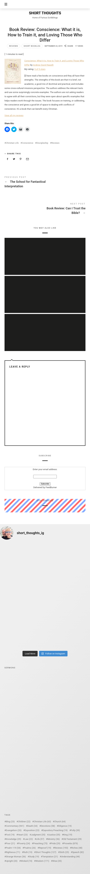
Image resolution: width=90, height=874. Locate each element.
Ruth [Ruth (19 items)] (27, 852)
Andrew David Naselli (43, 65)
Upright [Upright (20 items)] (11, 861)
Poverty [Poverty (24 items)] (24, 843)
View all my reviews (14, 115)
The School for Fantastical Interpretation (45, 182)
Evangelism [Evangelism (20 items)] (13, 830)
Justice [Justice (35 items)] (54, 835)
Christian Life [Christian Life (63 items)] (42, 821)
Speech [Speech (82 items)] (78, 852)
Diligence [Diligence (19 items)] (65, 826)
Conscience (27, 143)
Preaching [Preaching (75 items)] (40, 843)
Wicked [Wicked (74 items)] (26, 861)
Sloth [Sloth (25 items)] (64, 852)
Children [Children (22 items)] (24, 821)
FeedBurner (51, 487)
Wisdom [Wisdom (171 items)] (42, 861)
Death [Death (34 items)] (32, 826)
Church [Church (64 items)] (60, 821)
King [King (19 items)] (67, 835)
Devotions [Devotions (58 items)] (48, 826)
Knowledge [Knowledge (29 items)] (13, 839)
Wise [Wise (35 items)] (57, 861)
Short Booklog (32, 46)
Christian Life (12, 143)
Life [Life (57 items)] (40, 839)
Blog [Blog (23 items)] (10, 821)
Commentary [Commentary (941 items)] (15, 826)
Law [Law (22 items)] (28, 839)
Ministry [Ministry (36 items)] (53, 839)
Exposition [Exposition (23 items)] (32, 830)
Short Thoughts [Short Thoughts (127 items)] (46, 852)
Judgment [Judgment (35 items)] (38, 835)
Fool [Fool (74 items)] (10, 835)
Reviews (13, 46)
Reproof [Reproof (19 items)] (45, 848)
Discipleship (42, 143)
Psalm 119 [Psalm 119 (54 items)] (13, 848)
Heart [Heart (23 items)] (23, 835)
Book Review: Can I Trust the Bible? (45, 209)
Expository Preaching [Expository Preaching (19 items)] (55, 830)
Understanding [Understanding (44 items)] (70, 856)
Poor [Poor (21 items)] (10, 843)
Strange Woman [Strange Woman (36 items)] (16, 856)
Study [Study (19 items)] (34, 856)
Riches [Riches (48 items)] (76, 848)
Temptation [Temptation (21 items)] (50, 856)
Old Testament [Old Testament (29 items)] (72, 839)
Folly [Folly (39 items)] (75, 830)
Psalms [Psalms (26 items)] (30, 848)
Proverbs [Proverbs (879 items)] (70, 843)
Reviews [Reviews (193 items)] (61, 848)
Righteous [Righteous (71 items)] (13, 852)
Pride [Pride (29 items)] (55, 843)
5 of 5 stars (39, 69)
